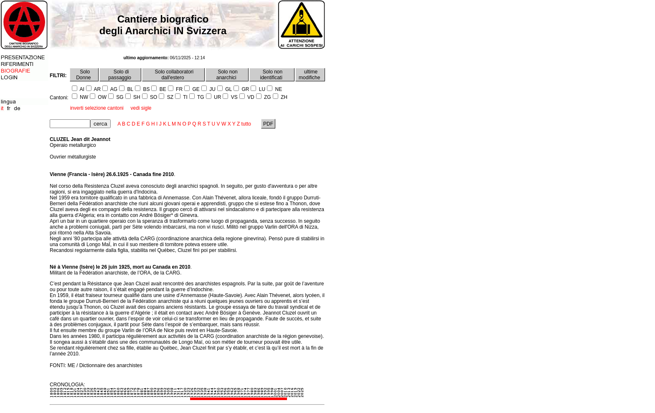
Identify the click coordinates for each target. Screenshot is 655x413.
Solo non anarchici (227, 75)
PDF (268, 124)
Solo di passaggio (120, 75)
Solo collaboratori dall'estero (173, 75)
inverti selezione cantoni (97, 108)
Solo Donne (84, 75)
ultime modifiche (310, 75)
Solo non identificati (272, 75)
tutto (246, 124)
